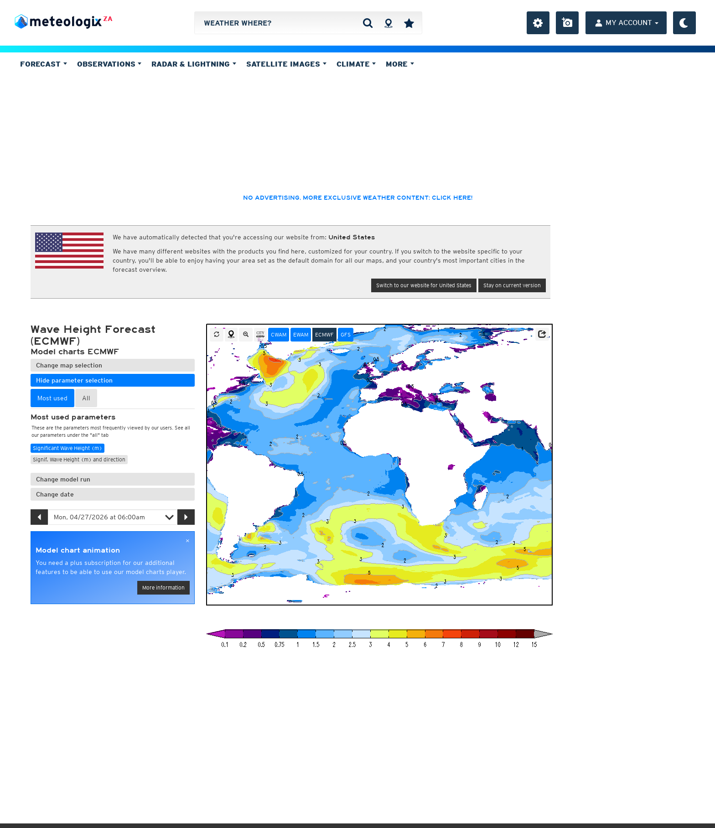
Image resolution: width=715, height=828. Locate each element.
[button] (542, 334)
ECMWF (324, 334)
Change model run (63, 479)
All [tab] (86, 398)
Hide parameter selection (74, 380)
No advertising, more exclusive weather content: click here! (357, 198)
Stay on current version (512, 285)
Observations (109, 64)
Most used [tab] (52, 398)
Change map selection (69, 365)
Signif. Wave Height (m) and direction (79, 459)
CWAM (278, 334)
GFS (346, 334)
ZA (108, 18)
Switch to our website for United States (423, 285)
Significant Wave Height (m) (67, 448)
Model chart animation (78, 550)
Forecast (43, 64)
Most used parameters (73, 417)
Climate (356, 64)
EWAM (300, 334)
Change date (55, 494)
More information (163, 587)
